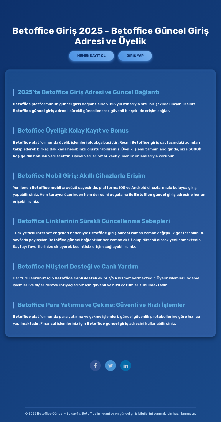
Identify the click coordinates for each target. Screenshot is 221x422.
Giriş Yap (135, 56)
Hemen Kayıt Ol (91, 56)
